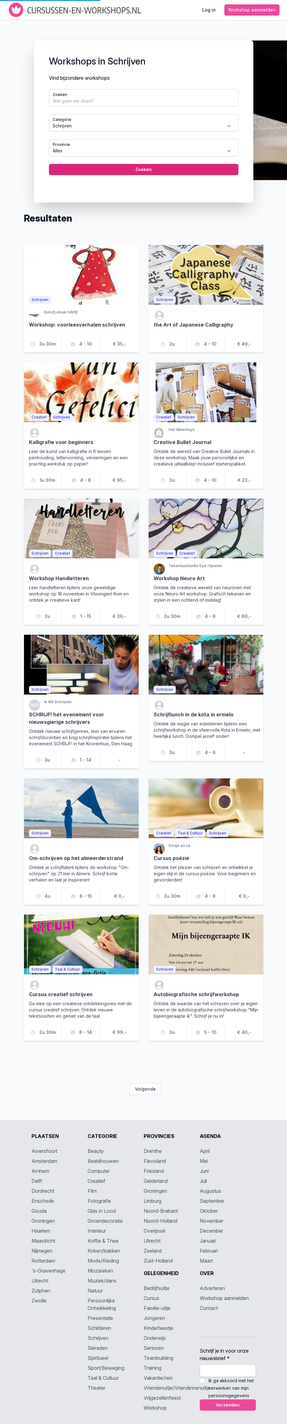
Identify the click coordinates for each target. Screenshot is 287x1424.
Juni (204, 1171)
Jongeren (154, 1318)
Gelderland (156, 1181)
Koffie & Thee (103, 1241)
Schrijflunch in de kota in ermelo (193, 714)
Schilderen (99, 1328)
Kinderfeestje (158, 1328)
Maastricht (43, 1241)
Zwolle (38, 1300)
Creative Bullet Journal (182, 442)
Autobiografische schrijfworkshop (196, 994)
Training (152, 1368)
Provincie (61, 144)
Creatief (96, 1181)
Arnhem (40, 1171)
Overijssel (154, 1231)
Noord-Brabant (161, 1211)
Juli (203, 1181)
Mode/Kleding (103, 1261)
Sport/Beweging (106, 1368)
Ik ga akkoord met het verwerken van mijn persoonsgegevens (231, 1388)
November (211, 1221)
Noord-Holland (160, 1221)
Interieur (97, 1231)
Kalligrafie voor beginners (61, 442)
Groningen (43, 1221)
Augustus (210, 1191)
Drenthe (153, 1151)
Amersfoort (44, 1151)
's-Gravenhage (48, 1271)
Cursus (151, 1298)
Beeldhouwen (103, 1161)
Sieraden (98, 1348)
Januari (208, 1241)
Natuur (95, 1291)
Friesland (154, 1171)
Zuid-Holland (158, 1261)
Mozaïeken (100, 1271)
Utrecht (39, 1281)
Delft (36, 1181)
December (211, 1231)
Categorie (62, 119)
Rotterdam (43, 1261)
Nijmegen (41, 1251)
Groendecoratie (105, 1221)
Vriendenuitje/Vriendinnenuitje (177, 1388)
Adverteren (212, 1288)
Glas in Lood (102, 1211)
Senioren (154, 1348)
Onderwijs (155, 1338)
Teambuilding (158, 1358)
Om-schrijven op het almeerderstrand (76, 858)
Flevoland (155, 1161)
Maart (206, 1261)
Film (92, 1191)
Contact (209, 1308)
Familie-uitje (157, 1308)
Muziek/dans (102, 1281)
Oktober (209, 1211)
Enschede (42, 1201)
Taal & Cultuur (103, 1378)
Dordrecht (42, 1191)
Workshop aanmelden (224, 1298)
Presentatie (100, 1318)
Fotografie (99, 1201)
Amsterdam (44, 1161)
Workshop (155, 1408)
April (205, 1151)
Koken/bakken (104, 1251)
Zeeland (153, 1251)
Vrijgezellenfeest (162, 1398)
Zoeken (60, 94)
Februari (209, 1251)
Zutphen (40, 1291)
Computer (99, 1171)
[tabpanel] (143, 122)
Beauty (96, 1151)
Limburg (152, 1201)
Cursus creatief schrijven (61, 994)
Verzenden (228, 1404)
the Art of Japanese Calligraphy (193, 325)
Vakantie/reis (158, 1378)
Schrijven (98, 1338)
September (212, 1201)
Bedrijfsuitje (157, 1288)
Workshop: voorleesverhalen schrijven (77, 325)
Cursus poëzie (171, 858)
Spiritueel (98, 1358)
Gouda (39, 1211)
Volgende (145, 1089)
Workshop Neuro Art (179, 578)
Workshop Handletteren (59, 578)
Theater (96, 1388)
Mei (204, 1161)
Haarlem (40, 1231)
